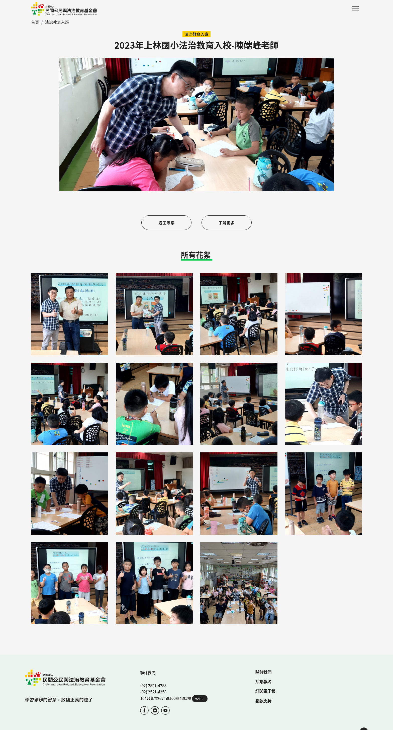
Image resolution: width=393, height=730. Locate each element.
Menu (355, 9)
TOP (364, 711)
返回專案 (163, 223)
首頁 (35, 22)
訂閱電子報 (265, 671)
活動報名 (263, 661)
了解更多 (230, 223)
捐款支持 (263, 680)
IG (155, 690)
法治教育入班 (57, 22)
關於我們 (263, 652)
